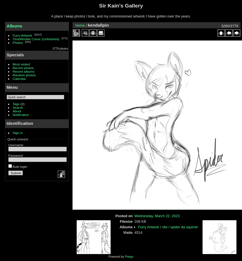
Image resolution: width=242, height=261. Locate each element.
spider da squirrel (184, 227)
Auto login (17, 166)
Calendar (19, 78)
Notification (21, 114)
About (17, 111)
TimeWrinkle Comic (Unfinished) (36, 39)
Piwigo (129, 256)
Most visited (21, 64)
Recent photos (23, 68)
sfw (164, 227)
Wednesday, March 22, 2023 (156, 216)
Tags (16, 104)
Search (18, 107)
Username (15, 145)
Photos (18, 42)
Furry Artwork (22, 35)
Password (15, 155)
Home (80, 25)
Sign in (18, 133)
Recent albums (23, 71)
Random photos (24, 75)
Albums (14, 26)
